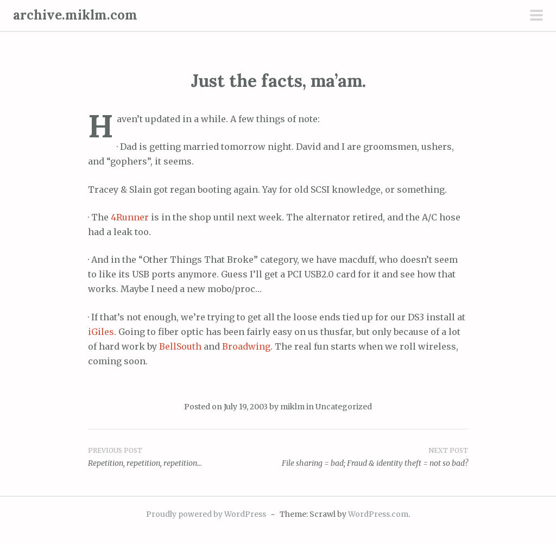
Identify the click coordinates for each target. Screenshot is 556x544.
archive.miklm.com (75, 15)
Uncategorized (343, 407)
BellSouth (180, 346)
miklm (292, 407)
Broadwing (246, 346)
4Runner (130, 217)
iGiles (101, 331)
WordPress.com (378, 514)
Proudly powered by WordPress (206, 514)
